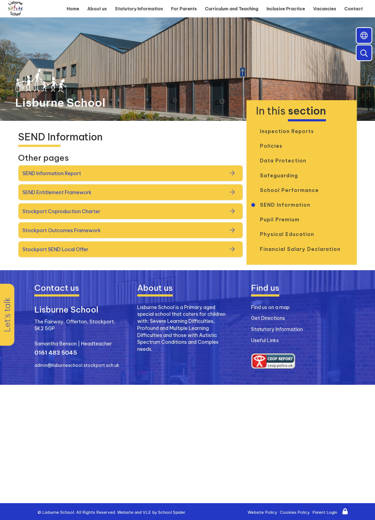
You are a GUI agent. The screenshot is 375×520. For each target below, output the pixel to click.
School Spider (171, 512)
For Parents (184, 8)
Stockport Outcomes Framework (62, 230)
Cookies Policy (295, 512)
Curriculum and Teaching (231, 8)
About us (97, 8)
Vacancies (324, 8)
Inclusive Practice (286, 8)
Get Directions (268, 318)
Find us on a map (270, 307)
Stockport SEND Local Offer (55, 249)
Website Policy (262, 512)
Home (73, 8)
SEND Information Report (52, 173)
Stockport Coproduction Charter (61, 211)
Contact (353, 8)
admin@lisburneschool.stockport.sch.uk (76, 365)
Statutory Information (139, 8)
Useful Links (265, 340)
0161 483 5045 (55, 352)
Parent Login (324, 512)
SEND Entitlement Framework (57, 192)
